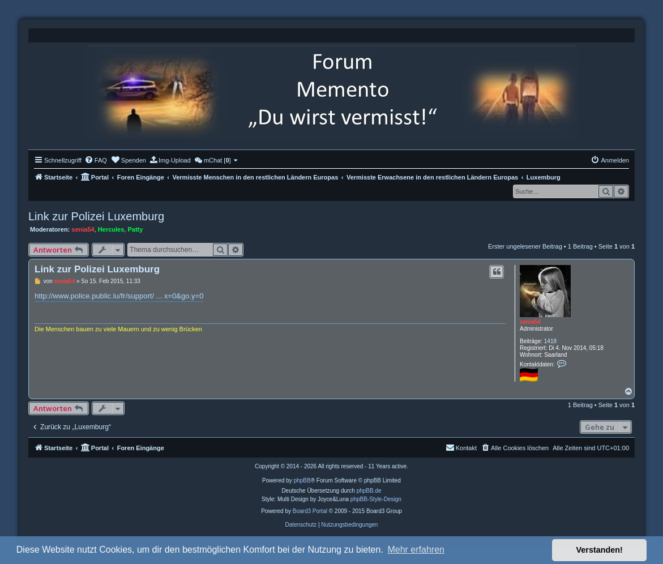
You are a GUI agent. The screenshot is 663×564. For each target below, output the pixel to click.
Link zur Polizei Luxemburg (96, 216)
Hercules (111, 229)
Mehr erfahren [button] (415, 549)
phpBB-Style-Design (375, 499)
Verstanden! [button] (599, 549)
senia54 (82, 229)
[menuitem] (95, 160)
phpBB (302, 480)
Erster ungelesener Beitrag (525, 246)
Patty (135, 229)
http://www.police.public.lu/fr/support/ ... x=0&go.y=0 (119, 296)
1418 (550, 341)
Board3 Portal (310, 511)
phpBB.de (369, 491)
